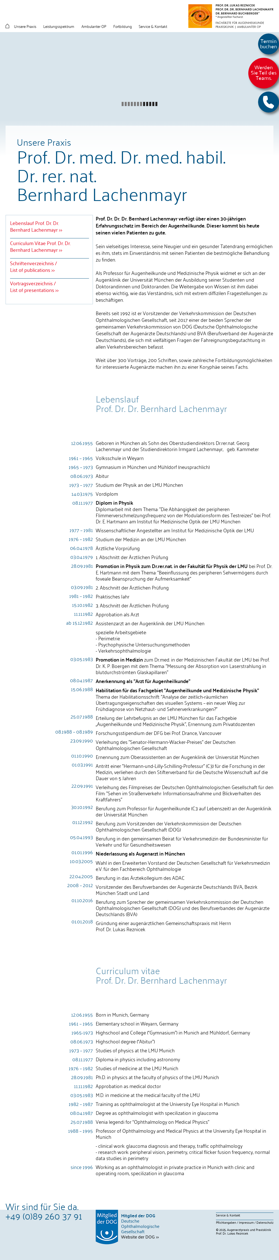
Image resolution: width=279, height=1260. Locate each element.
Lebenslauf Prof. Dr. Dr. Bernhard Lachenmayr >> (36, 226)
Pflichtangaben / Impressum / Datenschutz (244, 1222)
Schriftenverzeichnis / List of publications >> (33, 266)
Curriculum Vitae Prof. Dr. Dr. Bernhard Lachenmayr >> (40, 246)
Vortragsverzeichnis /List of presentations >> (34, 286)
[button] (268, 102)
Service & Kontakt (228, 1215)
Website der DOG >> (140, 1236)
